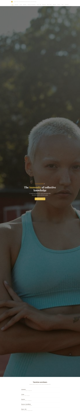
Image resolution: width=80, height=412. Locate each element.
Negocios (54, 4)
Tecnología (67, 4)
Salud (62, 4)
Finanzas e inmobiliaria (32, 4)
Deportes (24, 4)
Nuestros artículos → (40, 198)
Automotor (16, 4)
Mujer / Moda (49, 4)
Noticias (58, 4)
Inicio (12, 4)
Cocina (21, 4)
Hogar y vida (39, 4)
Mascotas (44, 4)
